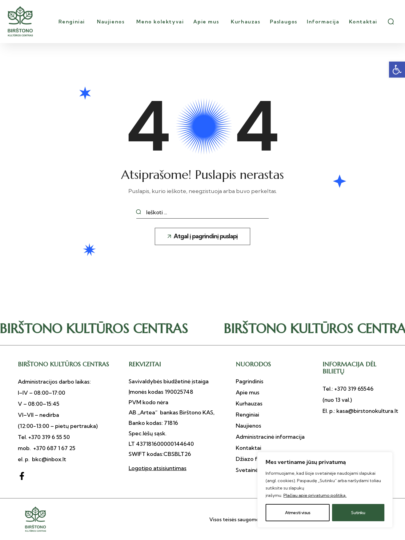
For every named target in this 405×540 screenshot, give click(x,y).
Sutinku (358, 512)
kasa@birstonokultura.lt (366, 410)
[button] (397, 70)
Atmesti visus (298, 512)
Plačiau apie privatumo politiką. (315, 495)
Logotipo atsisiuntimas (157, 468)
